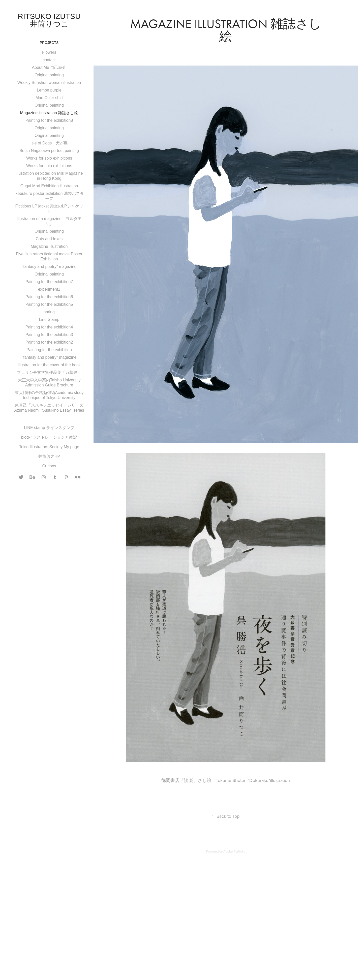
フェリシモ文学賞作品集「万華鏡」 (49, 372)
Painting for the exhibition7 (49, 282)
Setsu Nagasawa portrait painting (49, 150)
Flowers (49, 52)
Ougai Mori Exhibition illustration (49, 186)
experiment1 (49, 289)
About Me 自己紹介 (49, 67)
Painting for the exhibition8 (49, 120)
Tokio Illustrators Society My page (49, 447)
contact (49, 60)
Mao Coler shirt (49, 98)
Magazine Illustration (49, 246)
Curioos (49, 466)
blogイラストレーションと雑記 (49, 437)
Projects (49, 43)
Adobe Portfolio (234, 851)
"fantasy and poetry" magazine (49, 266)
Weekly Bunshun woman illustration (49, 82)
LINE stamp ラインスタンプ (49, 428)
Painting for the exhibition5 (49, 304)
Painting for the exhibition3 (49, 334)
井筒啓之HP (49, 456)
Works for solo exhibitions (49, 158)
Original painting (49, 75)
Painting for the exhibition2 (49, 342)
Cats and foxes (49, 239)
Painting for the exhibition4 (49, 327)
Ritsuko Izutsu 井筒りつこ (53, 20)
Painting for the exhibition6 (49, 297)
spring (49, 312)
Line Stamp (49, 319)
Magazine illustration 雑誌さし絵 (49, 113)
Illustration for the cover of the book (49, 365)
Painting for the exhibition (49, 350)
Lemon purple (49, 90)
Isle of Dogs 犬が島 (49, 143)
